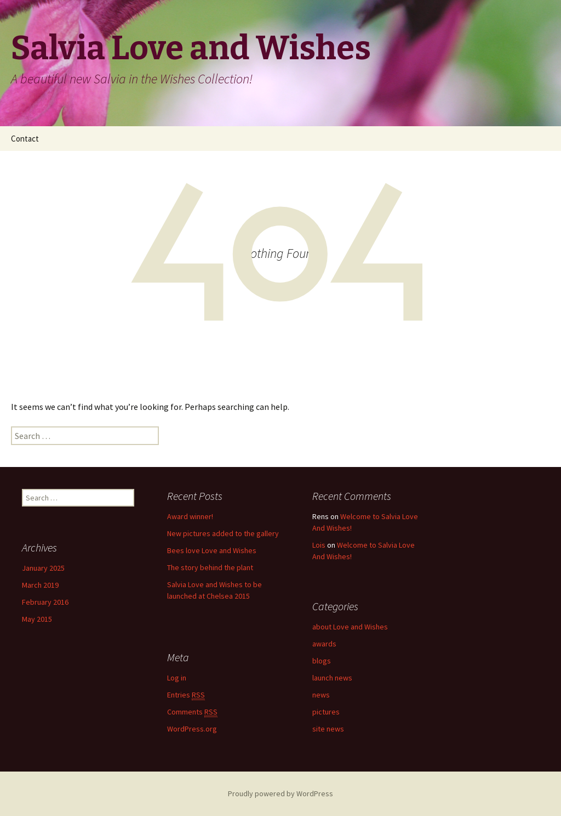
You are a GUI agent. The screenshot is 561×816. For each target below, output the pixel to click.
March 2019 (40, 585)
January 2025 (43, 568)
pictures (326, 712)
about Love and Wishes (350, 627)
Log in (176, 678)
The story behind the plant (210, 567)
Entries (186, 695)
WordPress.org (192, 729)
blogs (321, 661)
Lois (318, 545)
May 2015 (37, 619)
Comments (192, 712)
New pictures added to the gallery (223, 533)
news (321, 695)
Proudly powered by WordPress (280, 793)
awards (324, 644)
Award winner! (190, 516)
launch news (332, 678)
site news (328, 729)
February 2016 (45, 602)
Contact (25, 138)
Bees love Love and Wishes (211, 550)
